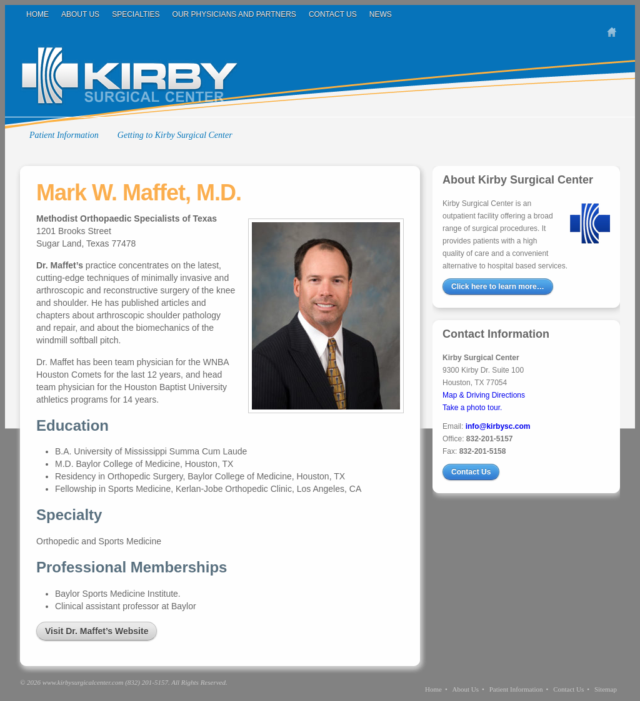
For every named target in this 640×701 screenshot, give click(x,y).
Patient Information (64, 135)
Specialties (135, 14)
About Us (80, 14)
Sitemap (605, 689)
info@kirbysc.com (498, 426)
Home (37, 14)
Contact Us (333, 14)
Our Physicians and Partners (234, 14)
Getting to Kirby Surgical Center (175, 135)
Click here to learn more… (497, 286)
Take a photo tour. (472, 407)
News (380, 14)
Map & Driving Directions (483, 395)
